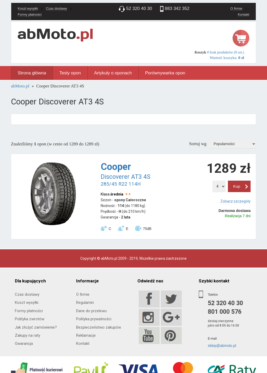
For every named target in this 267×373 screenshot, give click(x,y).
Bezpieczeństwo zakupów (98, 327)
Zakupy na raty (27, 335)
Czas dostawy (56, 8)
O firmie (236, 8)
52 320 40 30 (225, 303)
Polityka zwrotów (29, 319)
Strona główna (32, 72)
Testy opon (70, 72)
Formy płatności (30, 14)
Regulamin (85, 302)
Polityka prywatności (93, 319)
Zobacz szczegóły (235, 201)
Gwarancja (24, 343)
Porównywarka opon (165, 72)
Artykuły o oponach (113, 72)
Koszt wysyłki (28, 8)
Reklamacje (86, 335)
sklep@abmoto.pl (222, 346)
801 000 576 (224, 311)
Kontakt (243, 14)
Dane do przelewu (91, 311)
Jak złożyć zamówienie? (36, 327)
